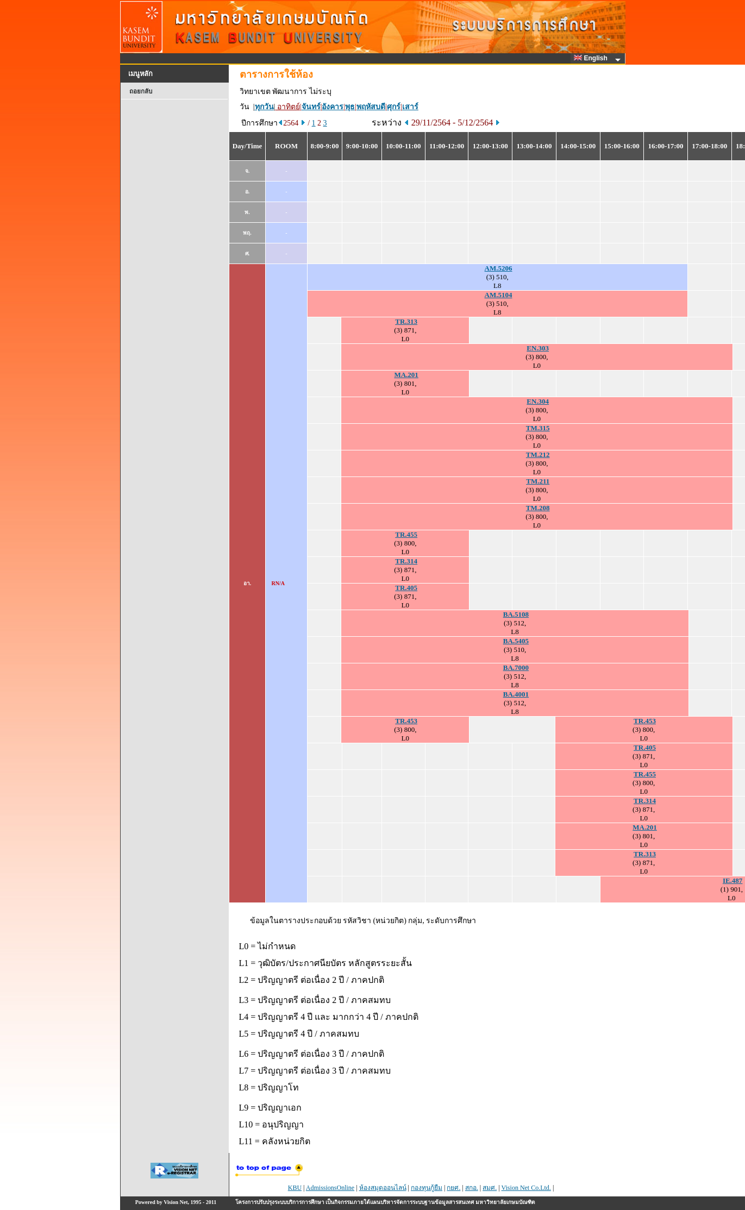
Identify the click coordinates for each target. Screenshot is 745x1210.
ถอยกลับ (140, 91)
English (592, 58)
